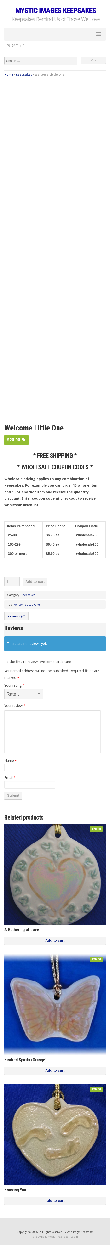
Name (10, 760)
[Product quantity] (12, 581)
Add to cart (35, 581)
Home (8, 74)
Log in (74, 1236)
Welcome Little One (26, 604)
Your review (14, 705)
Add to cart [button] (54, 940)
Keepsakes (24, 74)
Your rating (14, 685)
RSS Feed (63, 1236)
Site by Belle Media (43, 1236)
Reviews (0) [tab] (16, 616)
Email (10, 777)
